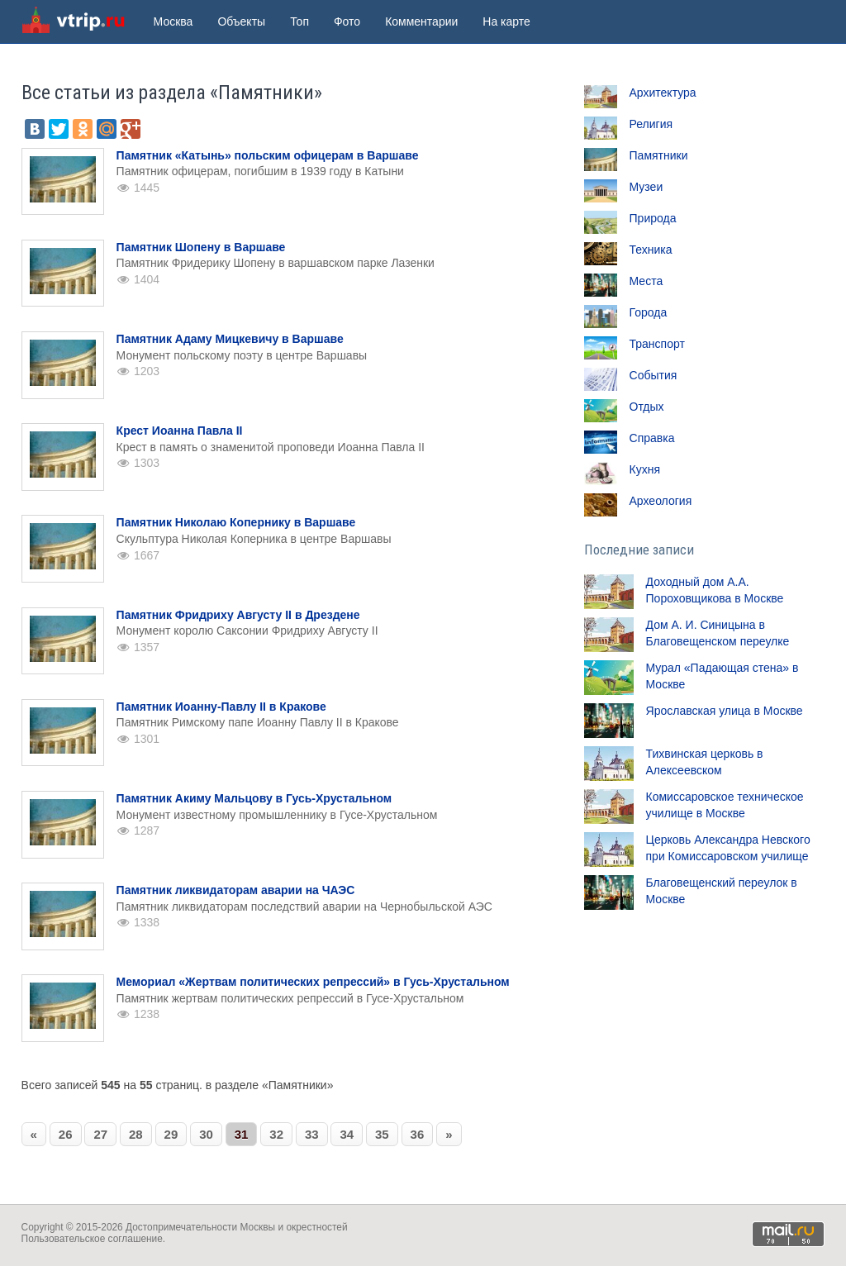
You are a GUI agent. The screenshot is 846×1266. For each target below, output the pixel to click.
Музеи (646, 186)
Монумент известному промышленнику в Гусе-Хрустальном (277, 814)
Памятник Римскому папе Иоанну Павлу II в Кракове (257, 722)
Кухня (645, 469)
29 (171, 1134)
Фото (347, 21)
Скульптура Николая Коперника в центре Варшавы (254, 538)
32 (276, 1134)
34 (347, 1134)
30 (206, 1134)
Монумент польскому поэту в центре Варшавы (242, 355)
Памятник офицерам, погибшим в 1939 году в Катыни (260, 171)
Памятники (659, 155)
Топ (299, 21)
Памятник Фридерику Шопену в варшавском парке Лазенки (275, 262)
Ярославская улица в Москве (724, 710)
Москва (173, 21)
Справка (652, 438)
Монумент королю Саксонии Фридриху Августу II (247, 630)
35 (382, 1134)
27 (100, 1134)
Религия (651, 124)
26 (66, 1134)
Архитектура (663, 92)
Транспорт (657, 343)
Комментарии (421, 21)
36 (418, 1134)
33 (312, 1134)
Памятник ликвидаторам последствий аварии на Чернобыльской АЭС (304, 906)
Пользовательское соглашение (92, 1239)
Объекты (241, 21)
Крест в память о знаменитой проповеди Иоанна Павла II (270, 447)
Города (649, 312)
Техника (651, 249)
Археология (661, 500)
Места (646, 281)
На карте (506, 21)
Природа (653, 218)
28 (136, 1134)
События (653, 375)
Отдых (647, 406)
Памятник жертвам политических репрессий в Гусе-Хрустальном (290, 998)
